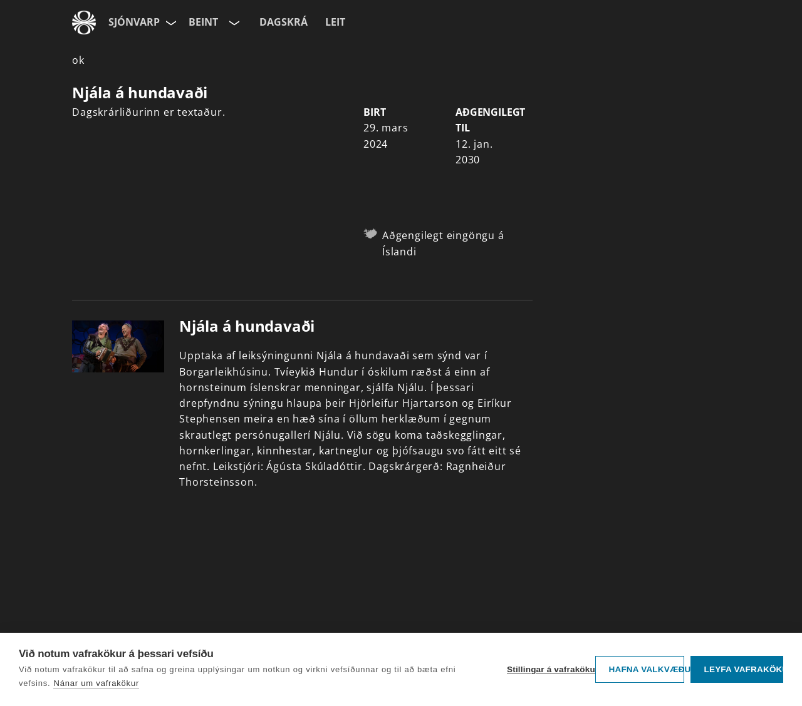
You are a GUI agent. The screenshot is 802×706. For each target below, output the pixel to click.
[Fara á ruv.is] (84, 22)
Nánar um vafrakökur (96, 683)
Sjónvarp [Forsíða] (134, 22)
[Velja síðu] (170, 22)
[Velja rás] (233, 22)
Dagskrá (283, 22)
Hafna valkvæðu (646, 669)
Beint (203, 22)
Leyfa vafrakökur (743, 669)
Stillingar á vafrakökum (548, 669)
